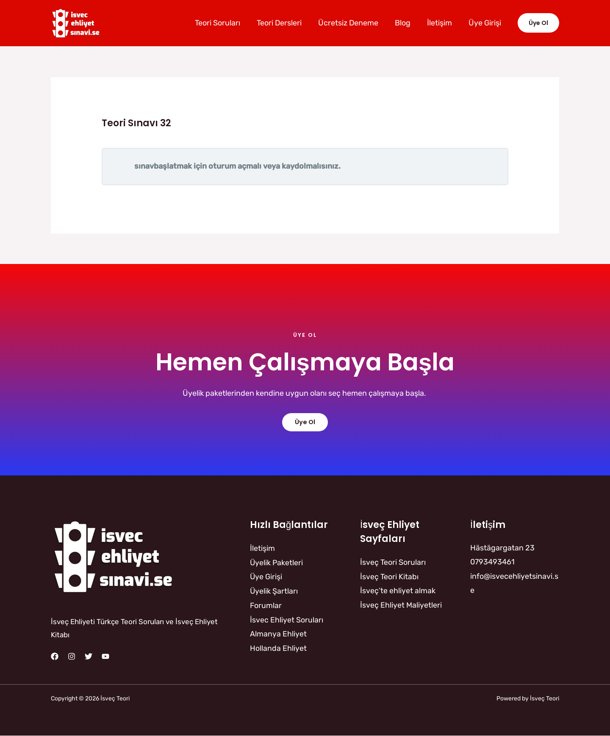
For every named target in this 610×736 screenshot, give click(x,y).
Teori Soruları (224, 23)
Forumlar (266, 604)
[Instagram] (71, 656)
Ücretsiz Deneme (352, 23)
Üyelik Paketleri (277, 562)
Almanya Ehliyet (278, 633)
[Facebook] (54, 656)
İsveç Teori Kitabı (389, 576)
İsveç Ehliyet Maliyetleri (401, 604)
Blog (405, 23)
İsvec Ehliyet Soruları (286, 619)
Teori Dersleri (284, 23)
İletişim (441, 23)
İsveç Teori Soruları (393, 562)
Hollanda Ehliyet (278, 647)
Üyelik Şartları (274, 590)
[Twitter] (88, 656)
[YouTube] (105, 656)
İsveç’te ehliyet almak (397, 590)
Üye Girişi (485, 23)
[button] (538, 23)
